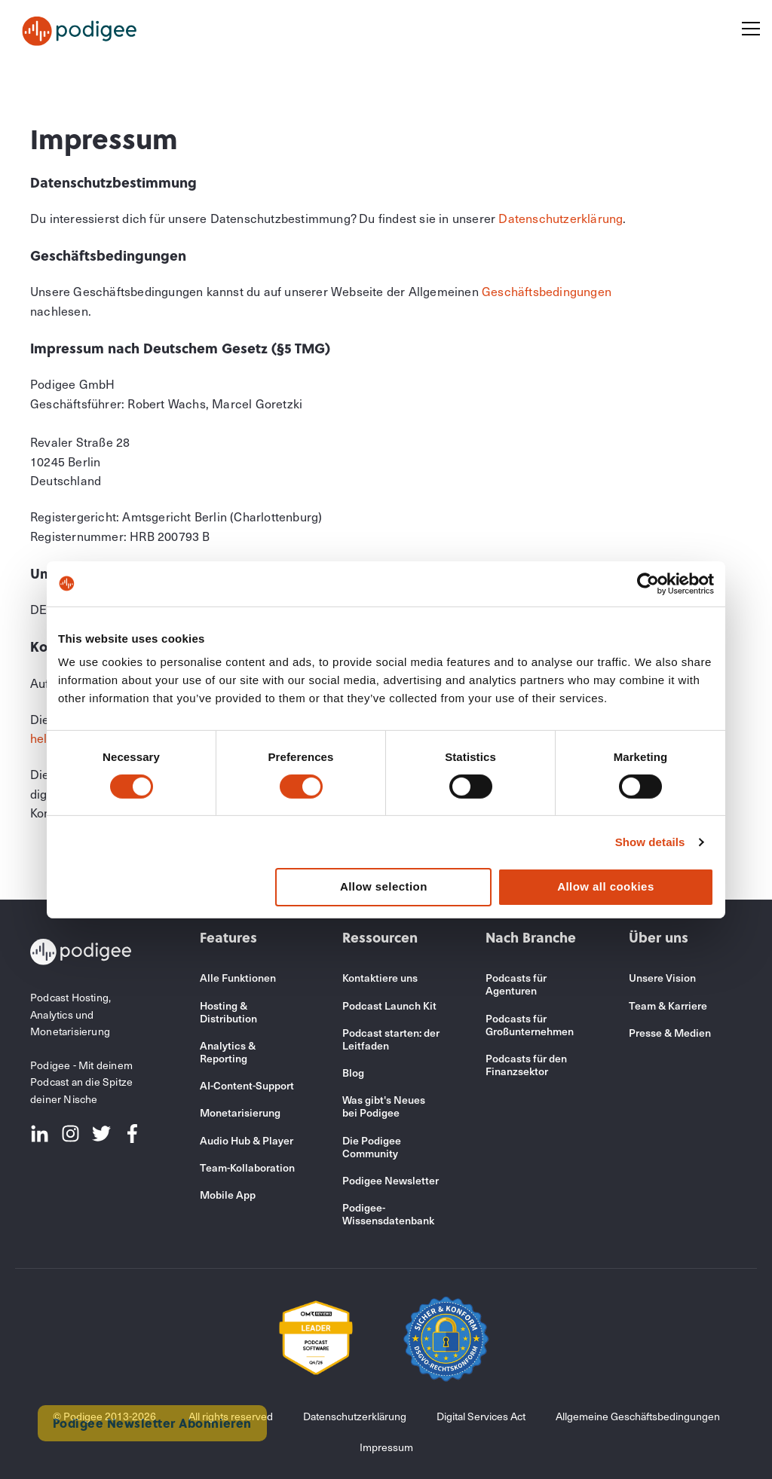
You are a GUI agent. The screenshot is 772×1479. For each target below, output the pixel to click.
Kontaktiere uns (380, 977)
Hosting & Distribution (228, 1012)
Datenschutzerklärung (560, 218)
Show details (650, 842)
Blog (353, 1072)
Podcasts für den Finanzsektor (526, 1064)
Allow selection (383, 886)
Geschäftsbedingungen (546, 291)
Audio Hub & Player (246, 1140)
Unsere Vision (662, 977)
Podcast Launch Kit (389, 1005)
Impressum (386, 1447)
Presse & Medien (670, 1032)
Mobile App (228, 1194)
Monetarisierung (240, 1112)
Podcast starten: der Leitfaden (391, 1039)
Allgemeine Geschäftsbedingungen (638, 1416)
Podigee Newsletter (390, 1180)
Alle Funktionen (238, 977)
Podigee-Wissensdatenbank (388, 1214)
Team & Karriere (668, 1005)
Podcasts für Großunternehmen (530, 1024)
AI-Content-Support (247, 1085)
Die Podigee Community (371, 1147)
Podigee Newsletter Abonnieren (152, 1423)
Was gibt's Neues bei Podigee (383, 1106)
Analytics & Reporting (228, 1052)
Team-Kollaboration (247, 1167)
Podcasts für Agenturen (516, 984)
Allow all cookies (605, 886)
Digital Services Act (481, 1416)
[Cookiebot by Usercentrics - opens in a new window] (648, 583)
